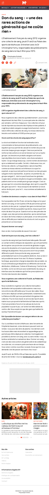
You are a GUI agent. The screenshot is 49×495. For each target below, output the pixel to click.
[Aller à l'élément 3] (24, 437)
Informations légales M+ (11, 470)
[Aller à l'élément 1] (21, 437)
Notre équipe (6, 463)
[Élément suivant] (31, 437)
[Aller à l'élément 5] (27, 437)
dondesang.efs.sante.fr (32, 357)
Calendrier (28, 452)
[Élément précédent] (18, 437)
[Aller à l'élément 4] (26, 437)
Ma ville (4, 449)
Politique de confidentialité (11, 475)
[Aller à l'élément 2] (22, 437)
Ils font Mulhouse (7, 452)
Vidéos (4, 461)
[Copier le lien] (15, 62)
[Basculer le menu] (3, 3)
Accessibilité (6, 478)
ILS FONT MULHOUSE (19, 8)
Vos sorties (33, 8)
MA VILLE (5, 8)
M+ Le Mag (43, 8)
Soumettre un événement (33, 455)
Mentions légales (7, 473)
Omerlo (28, 492)
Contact (4, 481)
